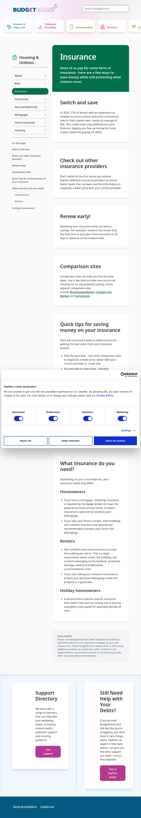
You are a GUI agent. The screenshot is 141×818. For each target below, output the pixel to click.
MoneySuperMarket (82, 292)
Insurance (30, 91)
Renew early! (19, 165)
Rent (30, 83)
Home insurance (30, 122)
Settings (126, 430)
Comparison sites (21, 172)
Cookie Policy (105, 395)
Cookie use (47, 806)
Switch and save (20, 149)
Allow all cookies (115, 440)
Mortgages (30, 115)
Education (109, 27)
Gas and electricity (30, 107)
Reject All (25, 440)
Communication (81, 27)
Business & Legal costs (16, 26)
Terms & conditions (25, 806)
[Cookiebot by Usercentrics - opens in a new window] (123, 374)
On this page (19, 143)
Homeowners (22, 194)
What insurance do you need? (28, 188)
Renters (19, 201)
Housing (30, 130)
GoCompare (82, 296)
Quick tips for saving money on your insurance (29, 180)
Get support (48, 751)
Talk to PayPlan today (113, 773)
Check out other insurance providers (26, 157)
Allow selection (71, 440)
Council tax (30, 99)
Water (30, 76)
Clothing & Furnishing (47, 26)
